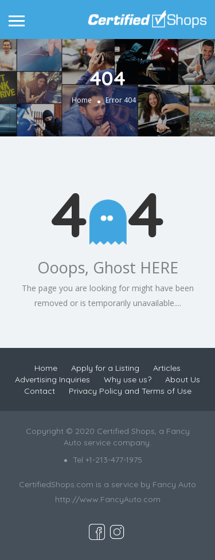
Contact (39, 391)
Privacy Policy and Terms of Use (130, 391)
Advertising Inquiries (52, 379)
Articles (167, 368)
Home (82, 100)
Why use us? (127, 379)
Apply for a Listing (105, 368)
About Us (182, 379)
